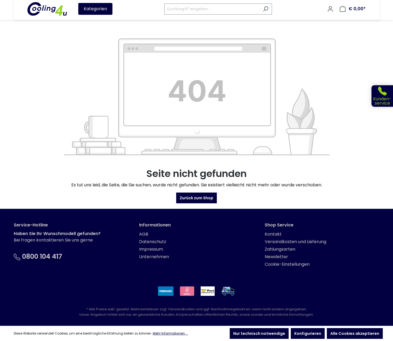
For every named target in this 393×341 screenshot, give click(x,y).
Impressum (151, 249)
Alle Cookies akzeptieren (354, 333)
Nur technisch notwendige (259, 333)
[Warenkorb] (353, 9)
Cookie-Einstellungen (287, 264)
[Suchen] (265, 9)
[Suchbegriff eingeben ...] (212, 9)
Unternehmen (154, 257)
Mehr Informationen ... (170, 333)
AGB (143, 234)
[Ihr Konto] (330, 9)
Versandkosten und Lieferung (295, 242)
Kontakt (273, 234)
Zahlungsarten (280, 249)
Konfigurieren (307, 333)
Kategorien (95, 9)
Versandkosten (181, 309)
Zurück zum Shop (196, 198)
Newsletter (276, 257)
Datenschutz (152, 242)
